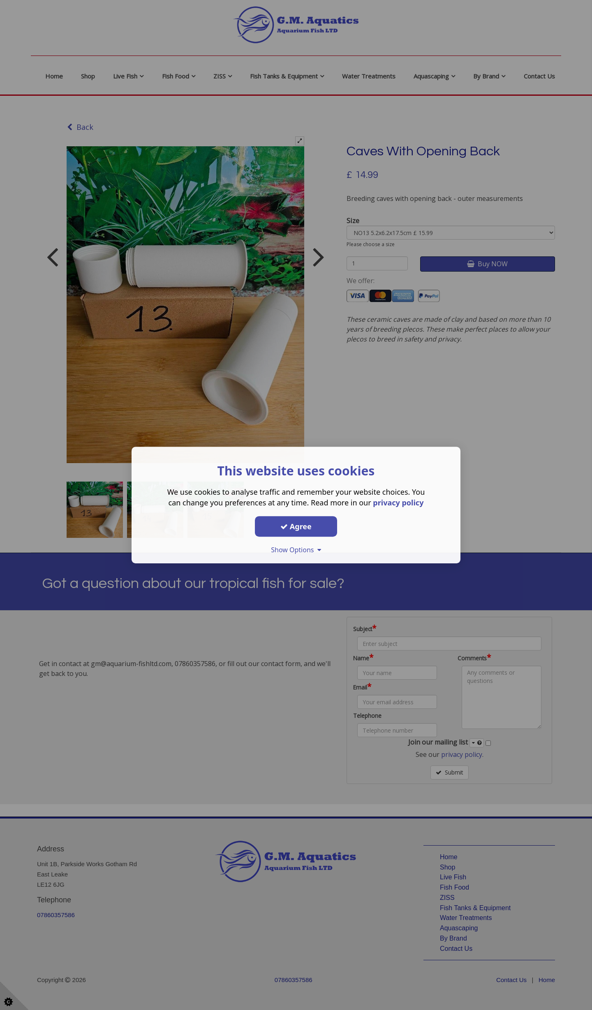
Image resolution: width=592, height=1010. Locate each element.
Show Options (296, 549)
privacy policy (398, 502)
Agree (296, 526)
